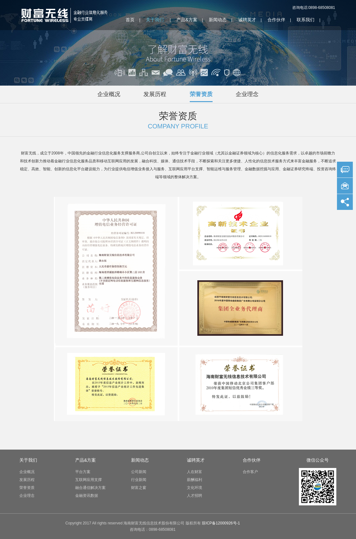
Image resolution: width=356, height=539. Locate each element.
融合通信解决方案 (90, 487)
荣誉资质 (201, 94)
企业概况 (108, 94)
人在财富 (194, 472)
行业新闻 (138, 479)
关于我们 (155, 19)
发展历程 (154, 94)
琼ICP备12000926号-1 (221, 523)
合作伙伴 (276, 19)
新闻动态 (218, 19)
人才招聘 (194, 495)
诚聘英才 (247, 19)
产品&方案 (186, 19)
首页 (130, 19)
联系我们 (305, 19)
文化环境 (194, 487)
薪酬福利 (194, 479)
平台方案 (82, 472)
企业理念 (247, 94)
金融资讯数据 (86, 495)
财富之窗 (138, 487)
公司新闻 (138, 472)
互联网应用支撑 (88, 479)
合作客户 (250, 472)
